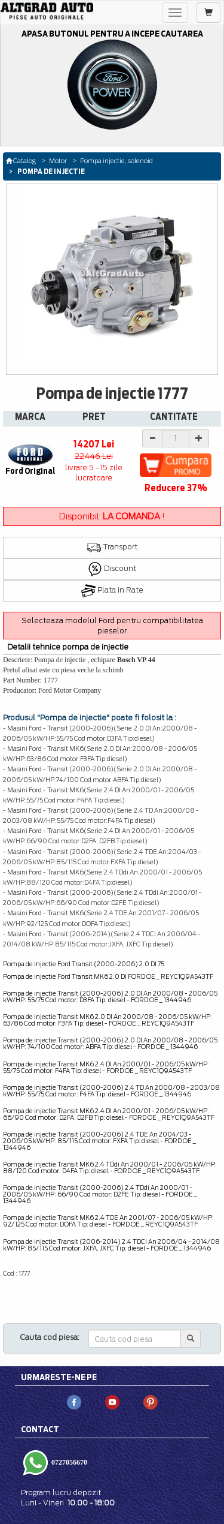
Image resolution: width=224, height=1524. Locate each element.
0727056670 (68, 1461)
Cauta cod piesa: (49, 1337)
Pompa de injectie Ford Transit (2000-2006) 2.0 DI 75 (83, 963)
